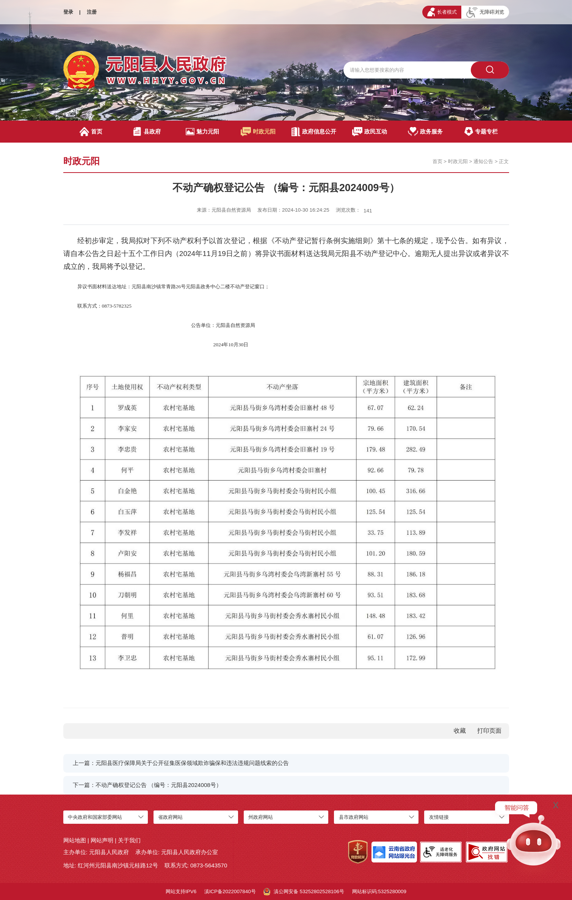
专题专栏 (481, 131)
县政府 (147, 131)
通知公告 (483, 161)
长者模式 (442, 12)
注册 (92, 12)
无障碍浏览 (485, 12)
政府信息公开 (314, 131)
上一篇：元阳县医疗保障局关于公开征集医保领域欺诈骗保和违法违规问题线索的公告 (181, 763)
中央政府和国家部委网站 (95, 817)
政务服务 (425, 131)
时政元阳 (258, 131)
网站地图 (74, 840)
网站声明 (102, 840)
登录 (68, 12)
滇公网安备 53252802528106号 (303, 891)
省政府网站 (170, 817)
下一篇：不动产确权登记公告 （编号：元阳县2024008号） (147, 785)
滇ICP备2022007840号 (230, 891)
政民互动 (369, 131)
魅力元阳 (202, 131)
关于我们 (129, 840)
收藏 (460, 730)
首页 (91, 131)
